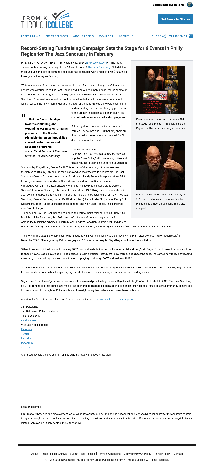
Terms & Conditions (109, 453)
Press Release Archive (54, 453)
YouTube (26, 347)
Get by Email (181, 36)
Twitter (25, 333)
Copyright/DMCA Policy (137, 453)
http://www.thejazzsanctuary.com (114, 299)
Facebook (26, 329)
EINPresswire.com (96, 62)
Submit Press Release (82, 453)
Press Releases (56, 36)
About (34, 453)
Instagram (27, 343)
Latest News (30, 36)
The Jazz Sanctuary (99, 67)
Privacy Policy (162, 453)
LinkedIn (26, 338)
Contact (106, 36)
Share (159, 36)
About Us (126, 36)
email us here (28, 320)
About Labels (83, 36)
